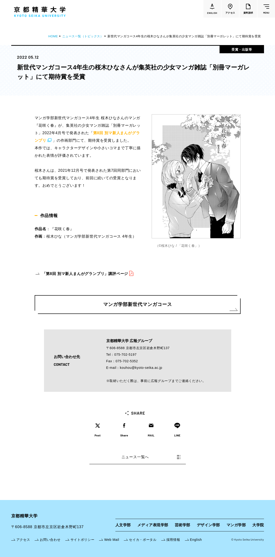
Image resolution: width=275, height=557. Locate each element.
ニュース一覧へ (150, 457)
